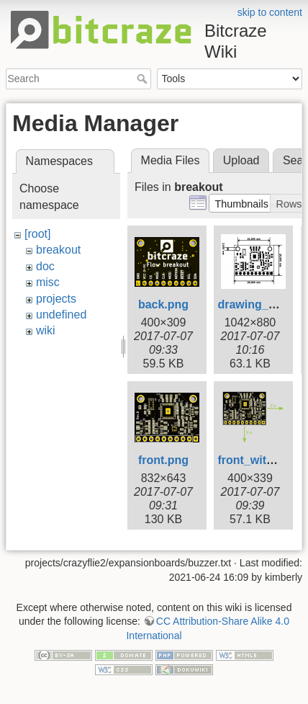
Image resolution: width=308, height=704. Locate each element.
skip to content (269, 12)
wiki (45, 330)
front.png (163, 460)
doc (45, 266)
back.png (163, 304)
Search (143, 78)
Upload (241, 160)
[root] (37, 234)
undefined (61, 314)
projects (56, 299)
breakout (58, 250)
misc (48, 282)
